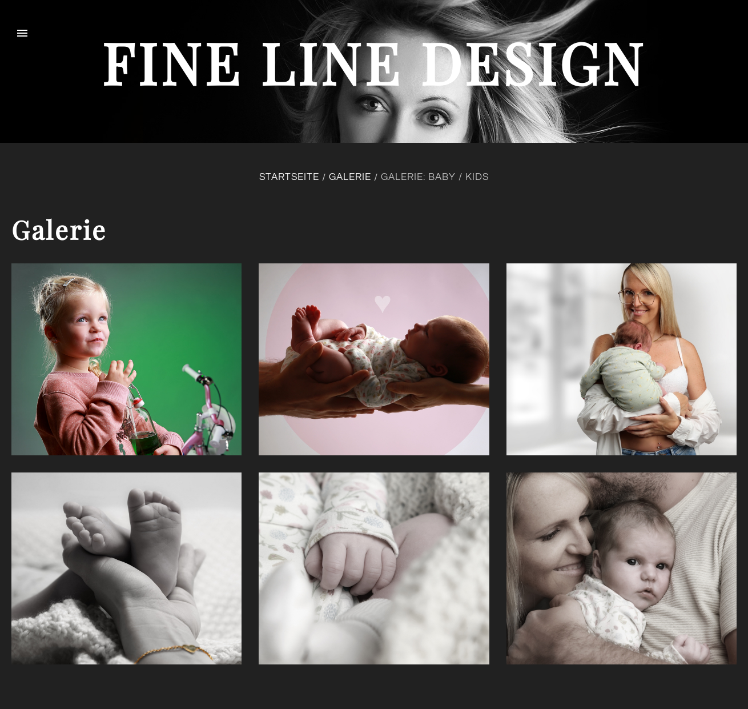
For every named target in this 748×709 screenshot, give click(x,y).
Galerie (350, 177)
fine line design (374, 62)
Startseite (289, 177)
